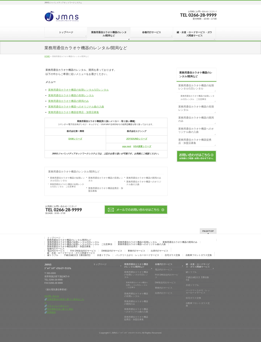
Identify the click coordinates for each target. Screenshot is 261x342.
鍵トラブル (52, 255)
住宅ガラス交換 (172, 255)
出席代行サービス (159, 251)
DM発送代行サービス (112, 251)
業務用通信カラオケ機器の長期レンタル (71, 95)
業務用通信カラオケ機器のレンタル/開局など (74, 171)
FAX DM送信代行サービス (83, 251)
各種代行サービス (56, 249)
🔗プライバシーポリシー (56, 306)
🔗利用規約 (50, 312)
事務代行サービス (136, 251)
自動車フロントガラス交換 (199, 255)
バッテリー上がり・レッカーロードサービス (137, 255)
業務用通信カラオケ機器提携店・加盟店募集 (73, 112)
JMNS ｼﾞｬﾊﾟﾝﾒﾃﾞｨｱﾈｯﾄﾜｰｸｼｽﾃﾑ (126, 333)
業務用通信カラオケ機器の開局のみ (68, 101)
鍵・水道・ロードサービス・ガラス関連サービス (71, 253)
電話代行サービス (56, 251)
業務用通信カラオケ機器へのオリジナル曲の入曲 (76, 106)
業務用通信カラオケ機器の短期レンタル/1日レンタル (78, 89)
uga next (126, 146)
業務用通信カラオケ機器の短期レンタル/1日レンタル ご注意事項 (67, 185)
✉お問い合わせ (51, 296)
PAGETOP (208, 231)
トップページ (53, 238)
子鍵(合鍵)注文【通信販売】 (77, 255)
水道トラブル (103, 255)
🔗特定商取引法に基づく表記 (58, 309)
